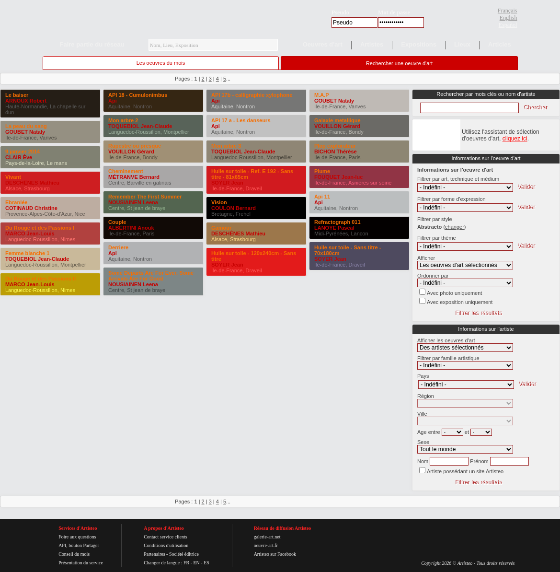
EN (196, 562)
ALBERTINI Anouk (131, 228)
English (508, 17)
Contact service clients (165, 536)
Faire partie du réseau (92, 44)
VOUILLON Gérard (131, 151)
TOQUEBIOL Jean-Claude (37, 259)
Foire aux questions (77, 536)
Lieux (462, 44)
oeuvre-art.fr (266, 545)
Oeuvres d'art (323, 44)
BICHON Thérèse (335, 151)
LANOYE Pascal (334, 228)
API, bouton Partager (78, 545)
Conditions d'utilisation (166, 545)
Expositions (418, 44)
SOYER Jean (227, 183)
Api (112, 101)
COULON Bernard (233, 208)
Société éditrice (184, 554)
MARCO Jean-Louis (30, 233)
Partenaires (154, 554)
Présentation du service (80, 562)
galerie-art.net (267, 536)
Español (508, 25)
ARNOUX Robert (25, 101)
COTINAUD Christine (31, 208)
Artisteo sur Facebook (275, 554)
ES (206, 562)
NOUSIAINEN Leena (133, 202)
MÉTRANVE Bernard (134, 177)
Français (507, 10)
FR (186, 562)
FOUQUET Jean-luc (338, 177)
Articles (499, 44)
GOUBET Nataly (25, 132)
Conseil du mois (74, 554)
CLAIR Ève (18, 157)
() (454, 227)
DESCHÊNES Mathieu (32, 183)
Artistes (371, 44)
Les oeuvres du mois (161, 63)
